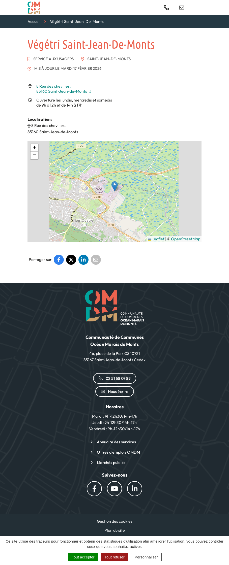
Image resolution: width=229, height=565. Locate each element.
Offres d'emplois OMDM (118, 452)
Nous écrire (114, 391)
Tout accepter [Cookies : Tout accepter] (83, 557)
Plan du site (114, 530)
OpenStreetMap (185, 238)
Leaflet (156, 238)
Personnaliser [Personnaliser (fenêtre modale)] (146, 557)
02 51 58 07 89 (115, 378)
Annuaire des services (116, 441)
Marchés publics (111, 462)
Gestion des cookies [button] (114, 521)
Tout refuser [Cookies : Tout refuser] (115, 557)
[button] (114, 186)
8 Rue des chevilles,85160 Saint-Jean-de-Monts (63, 89)
